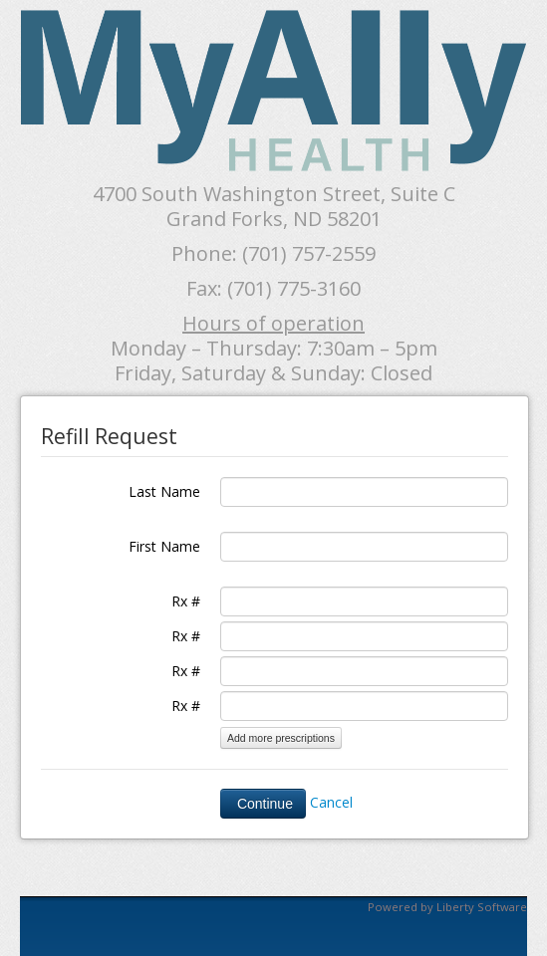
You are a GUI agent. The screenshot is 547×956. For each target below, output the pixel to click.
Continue (263, 804)
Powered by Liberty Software (447, 906)
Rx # (185, 601)
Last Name (164, 491)
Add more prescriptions (281, 738)
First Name (164, 546)
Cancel (331, 801)
